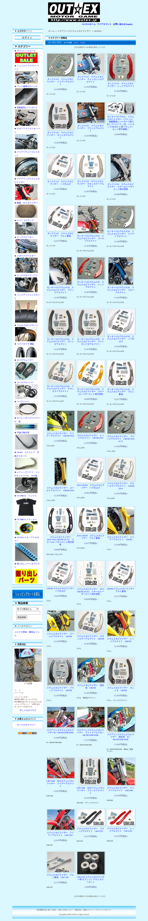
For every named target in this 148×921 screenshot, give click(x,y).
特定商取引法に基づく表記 (46, 910)
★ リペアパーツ (27, 408)
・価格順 (75, 42)
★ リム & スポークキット (27, 333)
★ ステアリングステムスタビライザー (27, 189)
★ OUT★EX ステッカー (27, 527)
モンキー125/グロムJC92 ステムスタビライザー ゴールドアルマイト (90, 238)
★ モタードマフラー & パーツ (27, 138)
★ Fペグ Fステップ (27, 227)
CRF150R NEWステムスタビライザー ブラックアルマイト (90, 790)
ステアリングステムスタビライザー (74, 31)
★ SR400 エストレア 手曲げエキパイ (27, 460)
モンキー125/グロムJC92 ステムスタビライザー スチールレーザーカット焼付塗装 (90, 391)
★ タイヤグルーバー (27, 390)
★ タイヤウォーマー (27, 370)
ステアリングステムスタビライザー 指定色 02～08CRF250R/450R (120, 737)
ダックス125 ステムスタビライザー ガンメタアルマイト (60, 135)
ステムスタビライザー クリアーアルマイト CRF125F (60, 833)
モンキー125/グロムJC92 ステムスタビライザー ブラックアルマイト (60, 290)
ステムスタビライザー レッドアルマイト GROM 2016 (90, 436)
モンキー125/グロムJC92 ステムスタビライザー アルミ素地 (120, 391)
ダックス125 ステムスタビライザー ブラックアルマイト (90, 128)
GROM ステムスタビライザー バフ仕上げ (61, 589)
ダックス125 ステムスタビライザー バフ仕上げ (60, 182)
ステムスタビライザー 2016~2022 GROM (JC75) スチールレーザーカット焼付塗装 (60, 541)
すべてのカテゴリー (26, 725)
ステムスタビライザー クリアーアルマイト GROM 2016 (60, 434)
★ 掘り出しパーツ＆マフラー (27, 573)
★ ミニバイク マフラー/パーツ (27, 74)
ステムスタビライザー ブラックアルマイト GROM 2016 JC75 (121, 439)
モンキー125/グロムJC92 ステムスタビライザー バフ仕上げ (120, 338)
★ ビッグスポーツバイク (27, 283)
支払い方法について (65, 910)
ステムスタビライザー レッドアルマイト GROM (120, 640)
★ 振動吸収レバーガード (27, 116)
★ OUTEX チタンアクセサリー (27, 549)
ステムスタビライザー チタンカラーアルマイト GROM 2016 (120, 486)
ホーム (51, 31)
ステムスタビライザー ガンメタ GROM (120, 689)
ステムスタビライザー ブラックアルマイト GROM (60, 689)
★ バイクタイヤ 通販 (27, 350)
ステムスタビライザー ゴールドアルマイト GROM (60, 635)
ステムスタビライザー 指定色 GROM (90, 686)
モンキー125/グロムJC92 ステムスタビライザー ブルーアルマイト (120, 290)
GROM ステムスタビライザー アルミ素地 (121, 589)
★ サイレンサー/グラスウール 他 (27, 424)
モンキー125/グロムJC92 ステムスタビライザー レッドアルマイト (90, 284)
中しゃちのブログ (28, 710)
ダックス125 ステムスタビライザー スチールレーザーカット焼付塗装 (120, 186)
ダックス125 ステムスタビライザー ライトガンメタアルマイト (90, 79)
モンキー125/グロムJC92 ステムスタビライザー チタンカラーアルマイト (60, 388)
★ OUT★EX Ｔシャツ (27, 506)
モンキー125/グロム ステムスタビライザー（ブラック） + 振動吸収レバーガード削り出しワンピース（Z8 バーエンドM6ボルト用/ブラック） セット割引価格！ (120, 122)
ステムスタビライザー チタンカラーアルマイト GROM (90, 637)
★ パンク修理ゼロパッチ (27, 95)
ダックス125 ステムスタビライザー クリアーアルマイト (60, 81)
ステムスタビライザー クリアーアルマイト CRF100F (120, 789)
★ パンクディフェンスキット (27, 308)
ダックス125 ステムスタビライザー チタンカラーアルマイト (90, 183)
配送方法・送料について (84, 910)
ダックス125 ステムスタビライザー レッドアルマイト (120, 84)
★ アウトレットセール (27, 57)
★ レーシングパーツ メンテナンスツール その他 (27, 482)
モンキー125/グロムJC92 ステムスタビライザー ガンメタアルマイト (60, 341)
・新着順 (82, 42)
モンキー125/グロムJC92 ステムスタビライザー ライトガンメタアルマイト (90, 341)
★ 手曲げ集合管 (27, 440)
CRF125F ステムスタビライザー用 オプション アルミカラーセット (90, 879)
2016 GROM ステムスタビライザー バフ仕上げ (90, 486)
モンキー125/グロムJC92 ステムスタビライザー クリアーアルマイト (120, 233)
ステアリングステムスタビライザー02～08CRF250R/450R (60, 731)
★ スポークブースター (27, 264)
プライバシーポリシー (103, 910)
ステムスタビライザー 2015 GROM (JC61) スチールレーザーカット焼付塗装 (90, 591)
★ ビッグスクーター (27, 245)
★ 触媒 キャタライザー (27, 210)
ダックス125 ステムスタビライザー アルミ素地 (60, 234)
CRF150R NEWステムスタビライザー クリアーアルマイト (60, 783)
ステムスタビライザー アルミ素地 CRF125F (60, 876)
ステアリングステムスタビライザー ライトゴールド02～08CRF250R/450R (90, 732)
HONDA (98, 31)
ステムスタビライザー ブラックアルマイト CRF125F (90, 829)
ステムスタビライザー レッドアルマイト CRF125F (120, 829)
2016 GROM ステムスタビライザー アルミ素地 (90, 536)
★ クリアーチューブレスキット (27, 164)
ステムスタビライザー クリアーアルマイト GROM (120, 538)
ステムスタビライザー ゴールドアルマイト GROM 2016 (60, 489)
